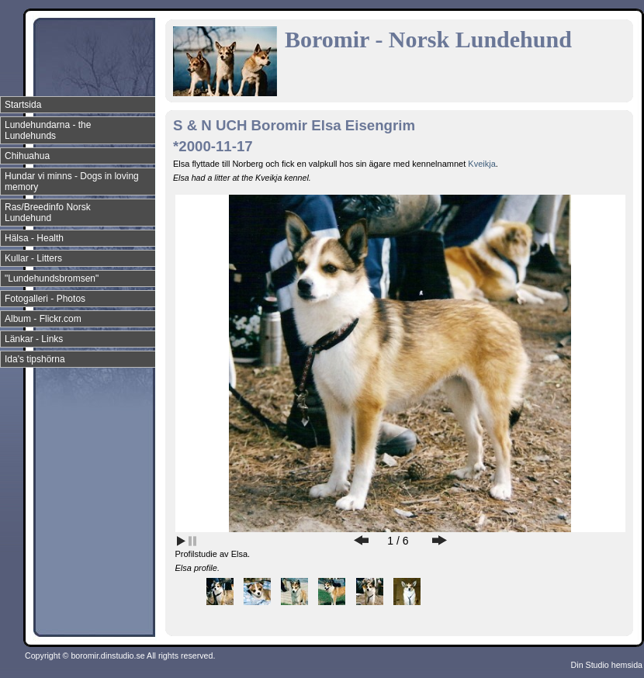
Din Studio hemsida (606, 664)
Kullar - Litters (33, 258)
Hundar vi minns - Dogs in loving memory (72, 181)
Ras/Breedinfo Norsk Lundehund (48, 212)
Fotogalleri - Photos (45, 298)
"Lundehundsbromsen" (52, 278)
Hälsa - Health (34, 238)
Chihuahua (27, 155)
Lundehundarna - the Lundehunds (48, 130)
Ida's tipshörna (35, 359)
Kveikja (481, 163)
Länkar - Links (34, 339)
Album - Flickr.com (43, 318)
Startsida (23, 104)
